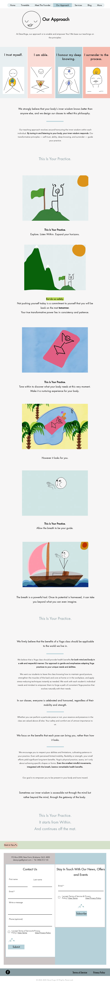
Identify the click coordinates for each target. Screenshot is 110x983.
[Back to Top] (11, 845)
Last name (37, 880)
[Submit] (16, 947)
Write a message (16, 902)
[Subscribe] (81, 913)
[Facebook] (8, 972)
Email (11, 891)
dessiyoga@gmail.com (22, 860)
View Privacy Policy (43, 933)
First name (13, 879)
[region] (13, 72)
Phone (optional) (16, 919)
